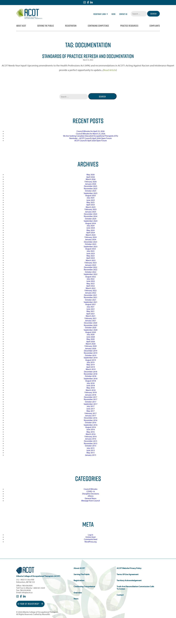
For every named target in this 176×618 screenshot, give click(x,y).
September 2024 (90, 221)
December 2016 (90, 418)
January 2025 (90, 211)
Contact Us (123, 14)
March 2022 (90, 288)
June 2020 (90, 337)
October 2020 (90, 327)
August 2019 (90, 360)
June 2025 (90, 200)
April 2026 (90, 177)
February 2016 (91, 436)
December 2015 (90, 441)
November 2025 (90, 188)
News (113, 14)
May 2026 (90, 174)
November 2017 (90, 399)
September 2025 (90, 193)
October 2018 (90, 376)
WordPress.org (90, 541)
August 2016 (90, 427)
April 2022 (90, 285)
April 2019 (90, 367)
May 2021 (90, 311)
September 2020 (90, 330)
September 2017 (90, 404)
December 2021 (90, 295)
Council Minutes (90, 489)
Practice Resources (129, 25)
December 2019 (90, 350)
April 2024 (90, 232)
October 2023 (90, 244)
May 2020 (90, 339)
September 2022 (90, 274)
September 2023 (90, 246)
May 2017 (90, 411)
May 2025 (90, 202)
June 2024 (90, 228)
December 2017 (90, 397)
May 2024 (90, 230)
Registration (70, 25)
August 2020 (90, 332)
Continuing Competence (98, 25)
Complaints (154, 25)
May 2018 (90, 387)
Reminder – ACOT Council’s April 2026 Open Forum (90, 138)
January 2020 (90, 348)
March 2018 (90, 390)
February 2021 (91, 318)
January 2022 (90, 292)
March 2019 (90, 369)
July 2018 (90, 383)
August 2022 (90, 276)
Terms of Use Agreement (127, 574)
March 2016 (90, 434)
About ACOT (21, 25)
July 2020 (90, 334)
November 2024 (90, 216)
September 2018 (90, 378)
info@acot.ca (27, 592)
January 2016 (90, 438)
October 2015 (90, 445)
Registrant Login (100, 14)
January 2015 (90, 455)
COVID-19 (90, 491)
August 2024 (90, 223)
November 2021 (90, 297)
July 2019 (90, 362)
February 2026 (91, 181)
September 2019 (90, 357)
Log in (90, 534)
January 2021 (90, 320)
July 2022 (90, 279)
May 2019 (90, 364)
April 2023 (90, 258)
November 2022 (90, 269)
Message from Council (90, 500)
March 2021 (90, 316)
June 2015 (90, 450)
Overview (78, 592)
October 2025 (90, 190)
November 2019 (90, 353)
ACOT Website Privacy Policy (129, 568)
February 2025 (91, 209)
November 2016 (90, 420)
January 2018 (90, 394)
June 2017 (90, 408)
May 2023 (90, 255)
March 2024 (90, 235)
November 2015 (90, 443)
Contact (120, 595)
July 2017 (90, 406)
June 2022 (90, 281)
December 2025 (90, 186)
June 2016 (90, 429)
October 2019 (90, 355)
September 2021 (90, 302)
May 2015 (90, 452)
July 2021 (90, 306)
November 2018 (90, 374)
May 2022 (90, 283)
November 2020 (90, 325)
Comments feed (90, 539)
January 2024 (90, 239)
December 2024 (90, 214)
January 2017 (90, 415)
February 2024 (91, 237)
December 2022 (90, 267)
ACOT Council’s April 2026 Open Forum (90, 140)
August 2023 (90, 248)
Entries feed (90, 537)
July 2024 (90, 225)
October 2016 (90, 422)
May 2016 (90, 432)
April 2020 (90, 341)
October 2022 (90, 272)
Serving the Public (45, 25)
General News (90, 498)
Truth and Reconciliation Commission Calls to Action (135, 587)
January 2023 (90, 265)
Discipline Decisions (90, 493)
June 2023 (90, 253)
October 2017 (90, 401)
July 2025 (90, 197)
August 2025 (90, 195)
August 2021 (90, 304)
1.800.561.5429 (39, 588)
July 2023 (90, 251)
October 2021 (90, 299)
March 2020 (90, 343)
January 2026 (90, 184)
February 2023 (91, 262)
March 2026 (90, 179)
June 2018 (90, 385)
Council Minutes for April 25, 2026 (90, 131)
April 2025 (90, 204)
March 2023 (90, 260)
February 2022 (91, 290)
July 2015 (90, 448)
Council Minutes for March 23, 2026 (90, 133)
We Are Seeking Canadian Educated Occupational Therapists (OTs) (90, 136)
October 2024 (90, 218)
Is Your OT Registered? (30, 603)
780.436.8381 (27, 585)
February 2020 (91, 346)
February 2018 (91, 392)
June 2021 (90, 309)
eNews (90, 496)
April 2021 (90, 313)
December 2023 (90, 242)
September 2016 (90, 425)
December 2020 (90, 323)
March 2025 (90, 207)
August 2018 (90, 380)
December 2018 (90, 371)
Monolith (46, 614)
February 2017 (91, 413)
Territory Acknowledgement (129, 580)
